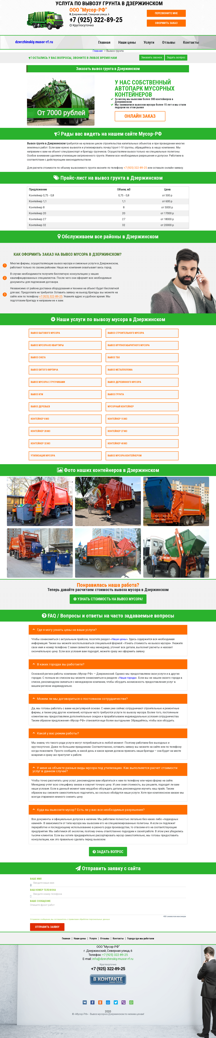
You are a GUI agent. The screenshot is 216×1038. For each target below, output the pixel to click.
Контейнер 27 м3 (117, 431)
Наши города (127, 677)
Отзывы (168, 42)
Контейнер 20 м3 (40, 431)
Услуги (149, 42)
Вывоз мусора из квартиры (47, 345)
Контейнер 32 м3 (40, 443)
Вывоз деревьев (40, 406)
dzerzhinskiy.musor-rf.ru (34, 42)
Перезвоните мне (166, 13)
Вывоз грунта (116, 394)
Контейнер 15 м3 (117, 418)
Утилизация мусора (43, 455)
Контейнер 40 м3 (117, 443)
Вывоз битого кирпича (44, 369)
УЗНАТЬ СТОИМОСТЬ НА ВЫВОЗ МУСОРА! (108, 599)
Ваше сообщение (40, 899)
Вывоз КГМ (37, 394)
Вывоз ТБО (114, 357)
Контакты (191, 42)
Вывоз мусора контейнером (125, 455)
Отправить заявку (47, 925)
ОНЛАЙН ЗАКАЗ (140, 116)
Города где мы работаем (140, 937)
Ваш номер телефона (43, 888)
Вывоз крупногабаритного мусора (129, 345)
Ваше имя (36, 877)
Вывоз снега (38, 357)
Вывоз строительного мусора (126, 333)
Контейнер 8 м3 (40, 418)
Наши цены (127, 42)
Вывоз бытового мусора (45, 333)
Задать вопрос (176, 57)
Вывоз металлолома (120, 369)
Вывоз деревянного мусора (124, 382)
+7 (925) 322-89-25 (96, 20)
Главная (104, 42)
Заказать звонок (151, 57)
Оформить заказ (166, 23)
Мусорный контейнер (121, 406)
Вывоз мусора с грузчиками (48, 382)
